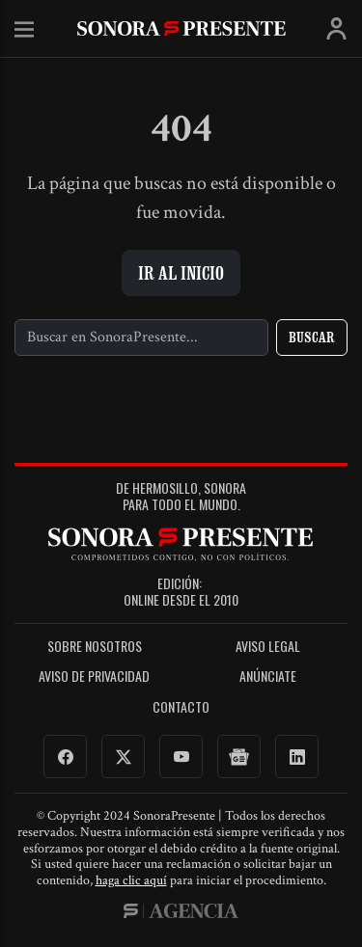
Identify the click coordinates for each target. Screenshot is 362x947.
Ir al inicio (181, 272)
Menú (24, 29)
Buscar (312, 337)
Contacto (181, 707)
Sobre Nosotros (94, 646)
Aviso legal (268, 646)
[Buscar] (141, 337)
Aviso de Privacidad (94, 676)
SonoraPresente (181, 28)
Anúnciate (267, 676)
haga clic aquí (131, 880)
